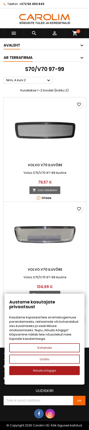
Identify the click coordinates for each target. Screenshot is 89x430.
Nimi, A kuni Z (29, 80)
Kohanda (44, 347)
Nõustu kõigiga (44, 370)
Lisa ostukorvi (45, 190)
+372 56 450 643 (31, 4)
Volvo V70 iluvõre (45, 165)
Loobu (44, 359)
